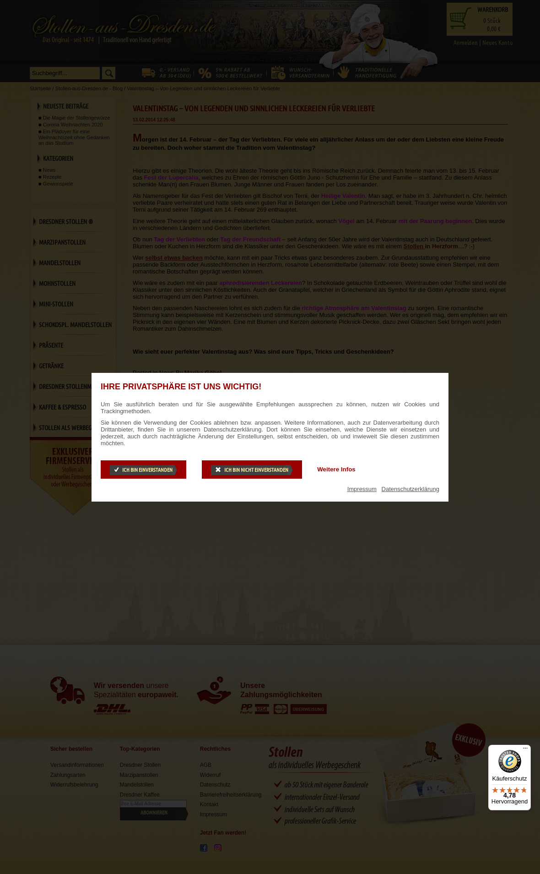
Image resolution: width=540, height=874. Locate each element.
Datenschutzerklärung (410, 489)
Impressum (362, 489)
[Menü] (525, 750)
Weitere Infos (336, 469)
